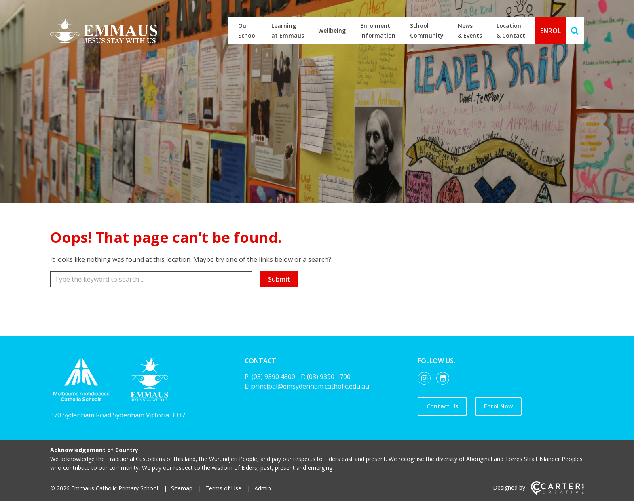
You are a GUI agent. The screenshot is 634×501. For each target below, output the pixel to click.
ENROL (550, 30)
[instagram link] (426, 378)
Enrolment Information (377, 30)
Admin (262, 488)
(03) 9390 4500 (274, 376)
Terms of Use (223, 488)
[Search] (575, 30)
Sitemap (181, 488)
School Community (427, 30)
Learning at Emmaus (287, 30)
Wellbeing (332, 30)
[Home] (133, 381)
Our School (247, 30)
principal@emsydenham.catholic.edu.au (310, 386)
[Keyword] (151, 279)
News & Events (470, 30)
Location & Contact (511, 30)
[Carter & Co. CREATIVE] (557, 493)
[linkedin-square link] (444, 378)
